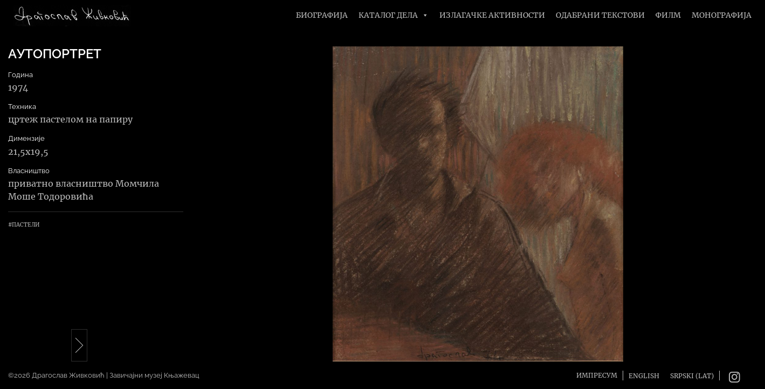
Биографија (322, 15)
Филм (668, 15)
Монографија (722, 15)
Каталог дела (394, 15)
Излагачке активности (492, 15)
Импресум (596, 375)
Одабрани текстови (600, 15)
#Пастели (23, 224)
